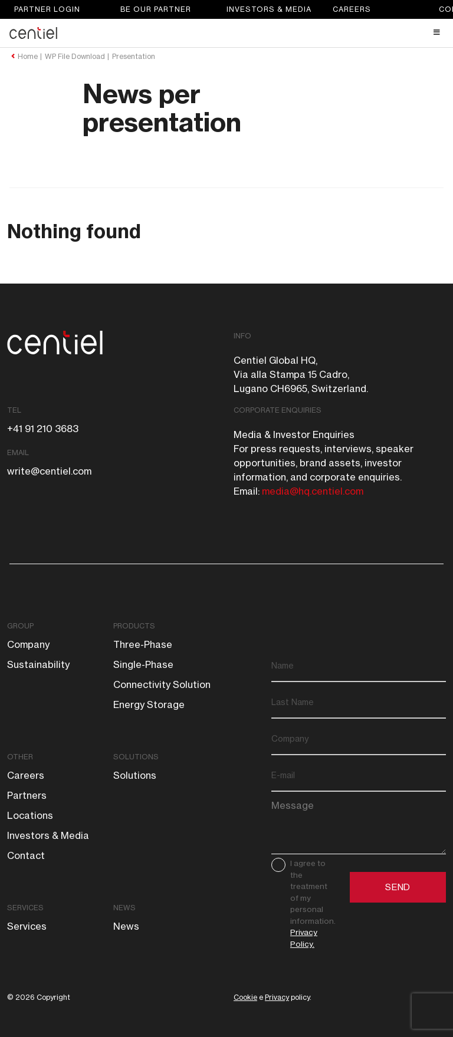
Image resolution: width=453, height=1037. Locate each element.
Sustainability (38, 664)
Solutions (136, 756)
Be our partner (155, 9)
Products (134, 625)
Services (25, 907)
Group (20, 625)
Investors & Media (268, 9)
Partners (27, 795)
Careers (352, 9)
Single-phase (143, 664)
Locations (30, 815)
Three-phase (142, 644)
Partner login (47, 9)
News (124, 907)
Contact (26, 855)
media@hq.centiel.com (312, 491)
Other (20, 756)
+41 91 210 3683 (42, 428)
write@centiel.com (49, 471)
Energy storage (149, 704)
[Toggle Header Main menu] (226, 32)
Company (28, 644)
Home (28, 56)
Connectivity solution (162, 684)
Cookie (245, 997)
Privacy (277, 997)
